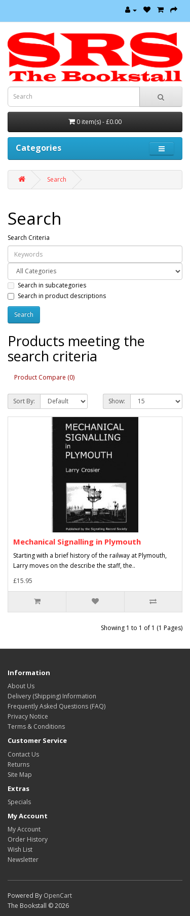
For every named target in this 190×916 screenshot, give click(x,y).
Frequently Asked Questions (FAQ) (56, 706)
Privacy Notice (28, 716)
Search (56, 179)
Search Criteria (29, 237)
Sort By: (24, 401)
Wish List (20, 849)
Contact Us (23, 754)
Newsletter (23, 859)
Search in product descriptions (57, 296)
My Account (24, 829)
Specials (19, 802)
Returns (18, 764)
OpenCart (58, 895)
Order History (28, 839)
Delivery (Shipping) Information (52, 696)
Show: (116, 401)
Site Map (20, 774)
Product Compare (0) (44, 377)
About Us (21, 686)
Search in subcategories (47, 285)
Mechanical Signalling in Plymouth (77, 541)
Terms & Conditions (36, 726)
